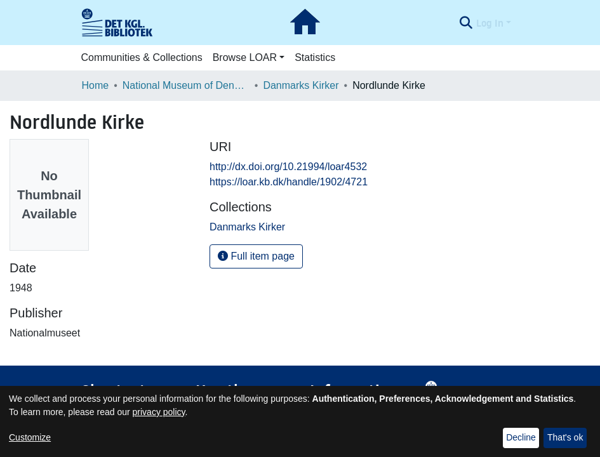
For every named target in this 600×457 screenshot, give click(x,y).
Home (95, 85)
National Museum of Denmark (186, 85)
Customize (30, 437)
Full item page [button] (256, 256)
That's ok (565, 437)
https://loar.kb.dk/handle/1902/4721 (289, 181)
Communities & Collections (142, 57)
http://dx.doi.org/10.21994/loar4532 (288, 166)
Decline (521, 437)
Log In (489, 23)
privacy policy (159, 412)
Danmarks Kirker (300, 85)
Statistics (315, 57)
